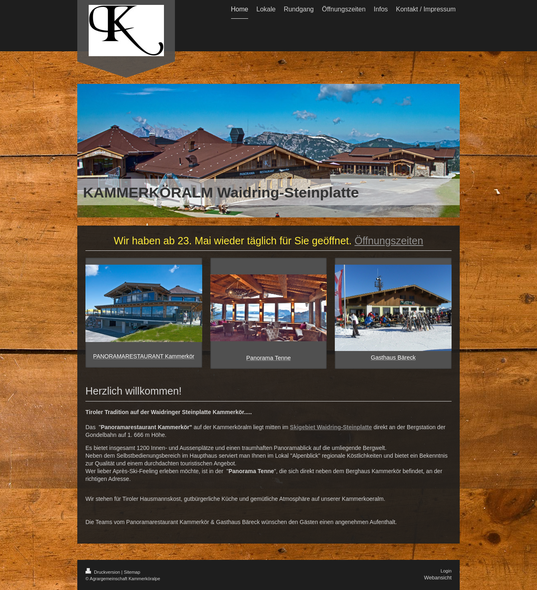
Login (446, 570)
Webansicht (438, 578)
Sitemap (132, 572)
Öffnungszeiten (388, 240)
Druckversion (103, 572)
